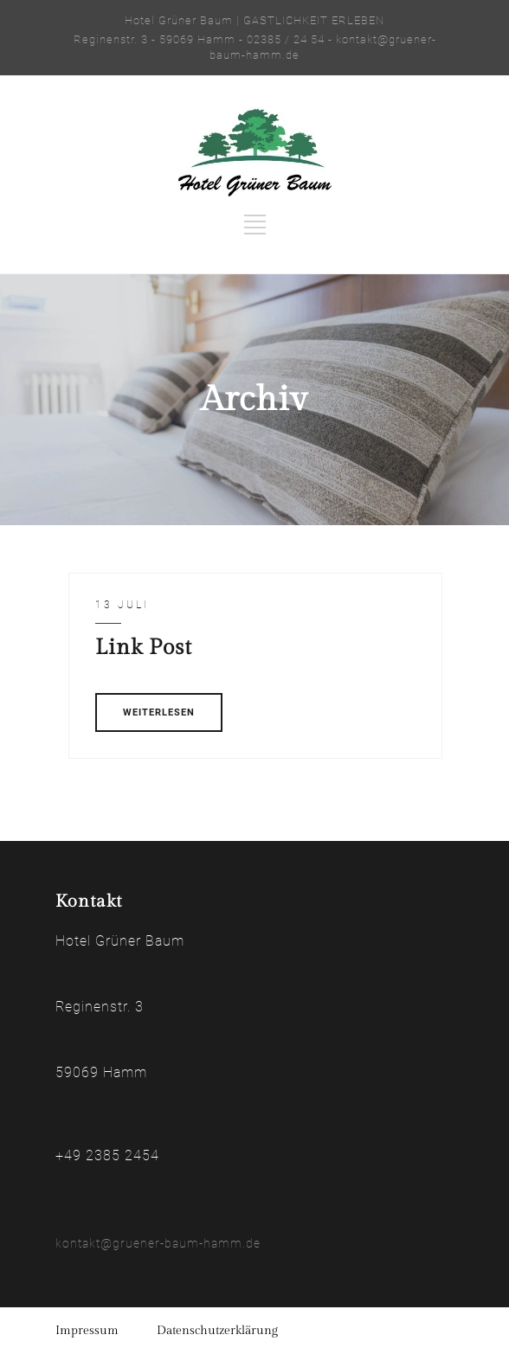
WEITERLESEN (159, 712)
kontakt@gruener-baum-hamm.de (158, 1243)
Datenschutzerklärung (217, 1331)
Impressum (87, 1331)
